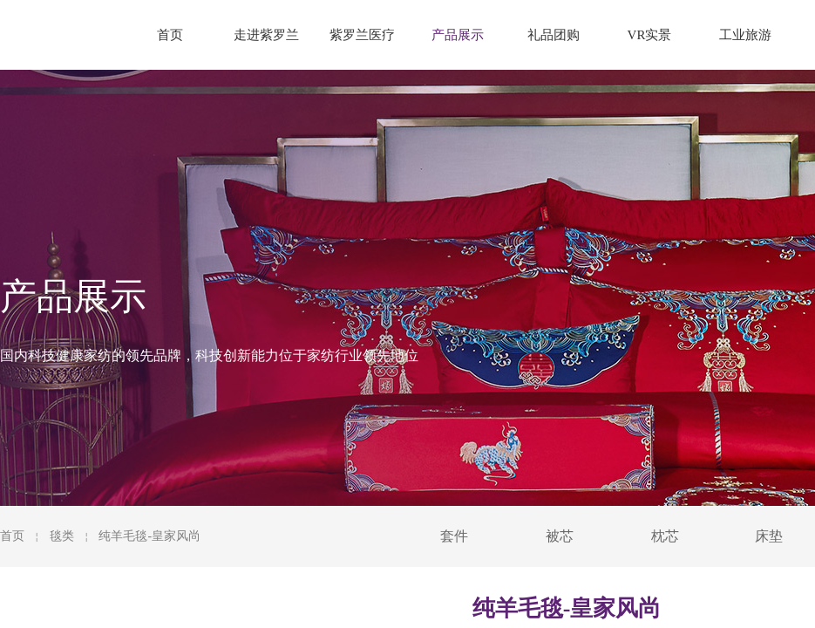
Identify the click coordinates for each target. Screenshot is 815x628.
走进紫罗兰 (266, 35)
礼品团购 (553, 35)
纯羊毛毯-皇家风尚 (149, 536)
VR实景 (650, 35)
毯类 (62, 536)
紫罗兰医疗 (362, 35)
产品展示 (457, 35)
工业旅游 (745, 35)
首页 (12, 536)
